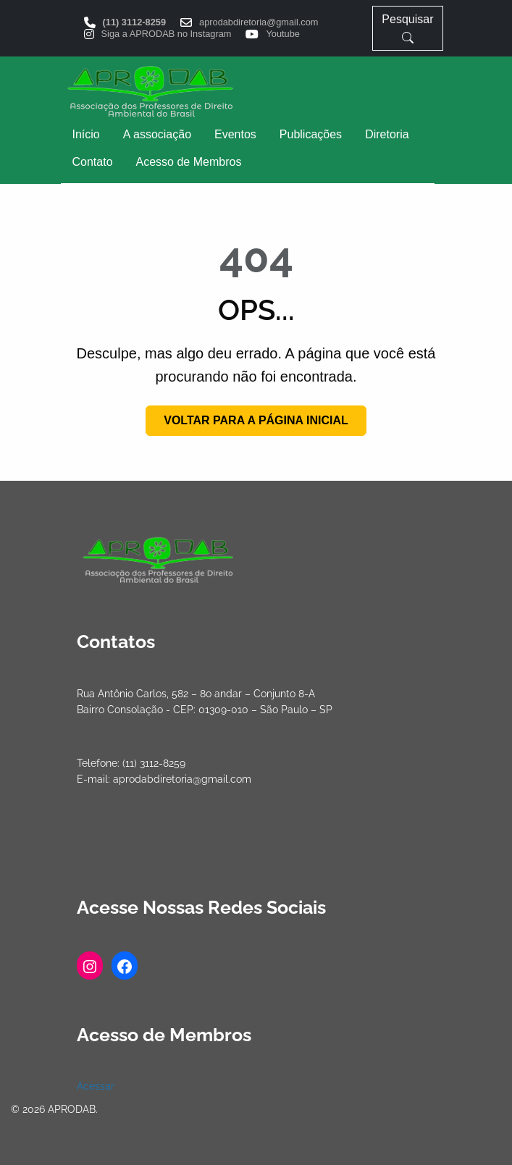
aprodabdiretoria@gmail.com (259, 23)
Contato (92, 162)
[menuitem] (86, 134)
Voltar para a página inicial (256, 420)
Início (86, 134)
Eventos (235, 134)
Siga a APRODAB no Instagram (166, 34)
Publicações (311, 134)
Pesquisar (407, 28)
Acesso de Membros (189, 162)
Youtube (283, 34)
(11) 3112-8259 (135, 23)
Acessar (95, 1086)
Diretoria (386, 134)
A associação (157, 134)
